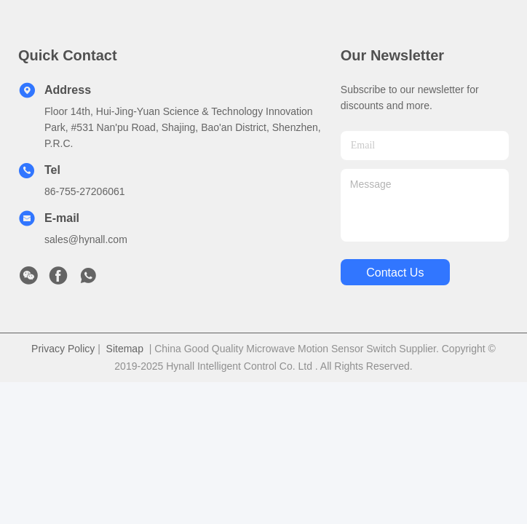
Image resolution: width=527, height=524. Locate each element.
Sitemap (124, 348)
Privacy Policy (63, 348)
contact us (395, 272)
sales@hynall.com (85, 239)
